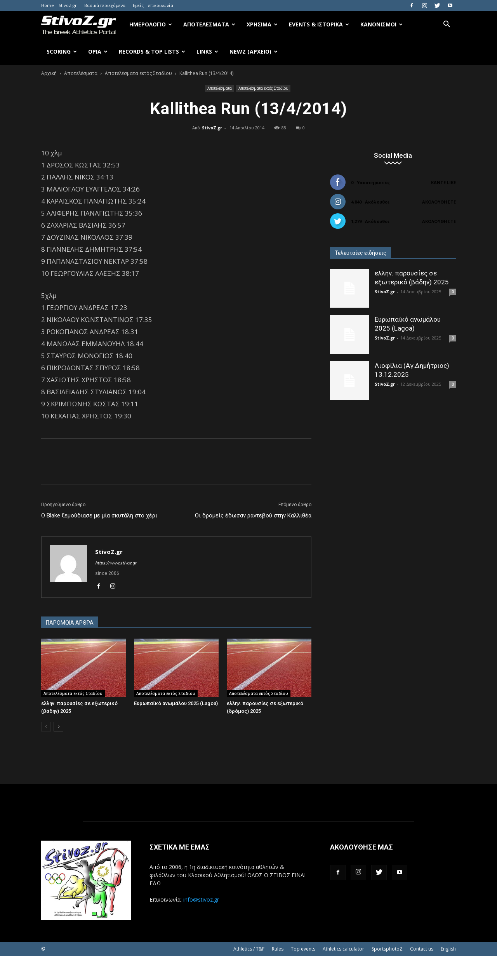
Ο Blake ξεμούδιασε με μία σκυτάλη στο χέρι (99, 515)
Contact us (421, 949)
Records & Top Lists (152, 51)
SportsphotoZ (387, 949)
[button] (446, 25)
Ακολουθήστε (439, 202)
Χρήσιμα (262, 24)
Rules (277, 949)
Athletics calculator (343, 949)
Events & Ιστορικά (319, 24)
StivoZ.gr (212, 128)
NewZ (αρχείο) (253, 51)
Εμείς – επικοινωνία (153, 5)
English (448, 949)
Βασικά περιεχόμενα (104, 5)
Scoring (62, 51)
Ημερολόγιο (150, 24)
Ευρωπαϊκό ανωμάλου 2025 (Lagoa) (176, 703)
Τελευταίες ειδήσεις (360, 253)
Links (207, 51)
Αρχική (49, 73)
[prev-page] (46, 726)
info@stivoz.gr (201, 899)
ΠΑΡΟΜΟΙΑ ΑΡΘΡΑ (70, 623)
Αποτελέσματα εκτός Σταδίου (138, 73)
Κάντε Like (443, 182)
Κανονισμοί (381, 24)
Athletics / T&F (248, 949)
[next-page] (58, 726)
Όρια (98, 51)
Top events (303, 949)
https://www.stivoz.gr (115, 563)
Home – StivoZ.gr (59, 5)
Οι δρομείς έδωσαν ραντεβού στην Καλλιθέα (253, 515)
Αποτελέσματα (209, 24)
